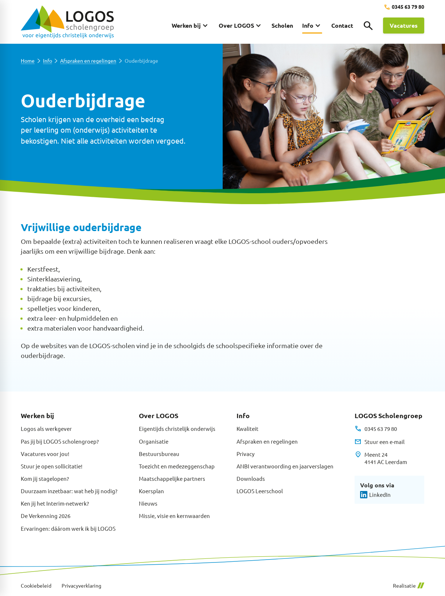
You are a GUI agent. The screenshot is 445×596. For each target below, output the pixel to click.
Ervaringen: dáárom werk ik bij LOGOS (68, 528)
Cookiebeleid (36, 586)
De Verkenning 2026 (45, 515)
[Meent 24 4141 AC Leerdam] (381, 458)
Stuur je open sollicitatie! (51, 466)
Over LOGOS (158, 415)
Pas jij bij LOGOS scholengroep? (60, 441)
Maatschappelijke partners (172, 478)
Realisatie (408, 586)
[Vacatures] (403, 25)
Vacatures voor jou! (45, 453)
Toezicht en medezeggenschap (177, 466)
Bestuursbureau (159, 453)
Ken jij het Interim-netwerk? (55, 503)
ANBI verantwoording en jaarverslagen (285, 466)
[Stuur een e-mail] (379, 441)
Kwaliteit (247, 428)
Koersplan (151, 490)
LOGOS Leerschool (260, 490)
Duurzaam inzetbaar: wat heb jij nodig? (69, 490)
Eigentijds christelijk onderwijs (177, 428)
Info (47, 61)
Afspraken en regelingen (88, 61)
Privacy (245, 453)
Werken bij (37, 415)
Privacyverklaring (81, 586)
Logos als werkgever (46, 428)
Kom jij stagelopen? (45, 478)
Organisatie (153, 441)
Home (28, 61)
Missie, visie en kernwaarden (174, 515)
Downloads (251, 478)
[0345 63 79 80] (404, 7)
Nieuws (148, 503)
